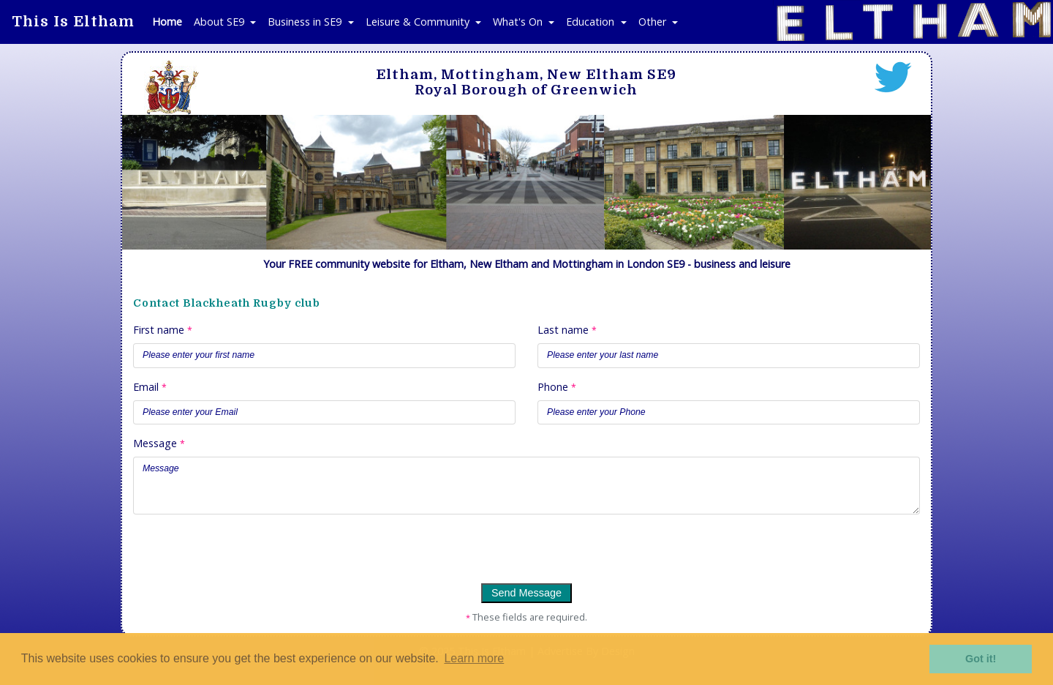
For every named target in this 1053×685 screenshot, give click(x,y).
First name (162, 330)
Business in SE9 (306, 22)
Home (167, 22)
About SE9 (220, 22)
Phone (556, 387)
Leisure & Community (419, 22)
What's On (519, 22)
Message (159, 443)
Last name (567, 330)
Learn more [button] (474, 658)
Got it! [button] (980, 659)
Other (653, 22)
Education (591, 22)
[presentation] (233, 554)
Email (150, 387)
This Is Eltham (73, 21)
